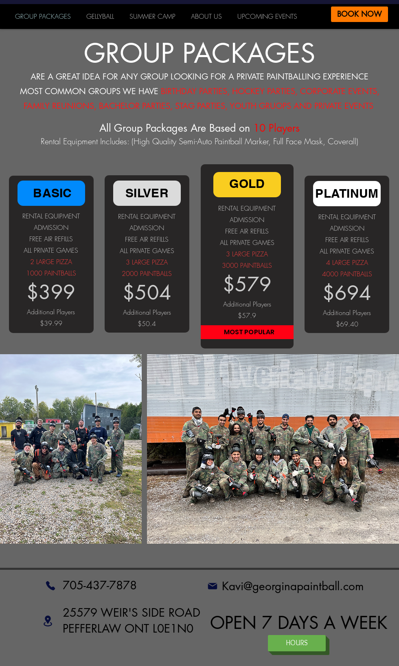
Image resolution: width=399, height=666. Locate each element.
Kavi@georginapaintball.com (293, 586)
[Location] (47, 621)
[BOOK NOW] (359, 14)
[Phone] (50, 585)
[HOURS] (297, 643)
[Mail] (212, 586)
